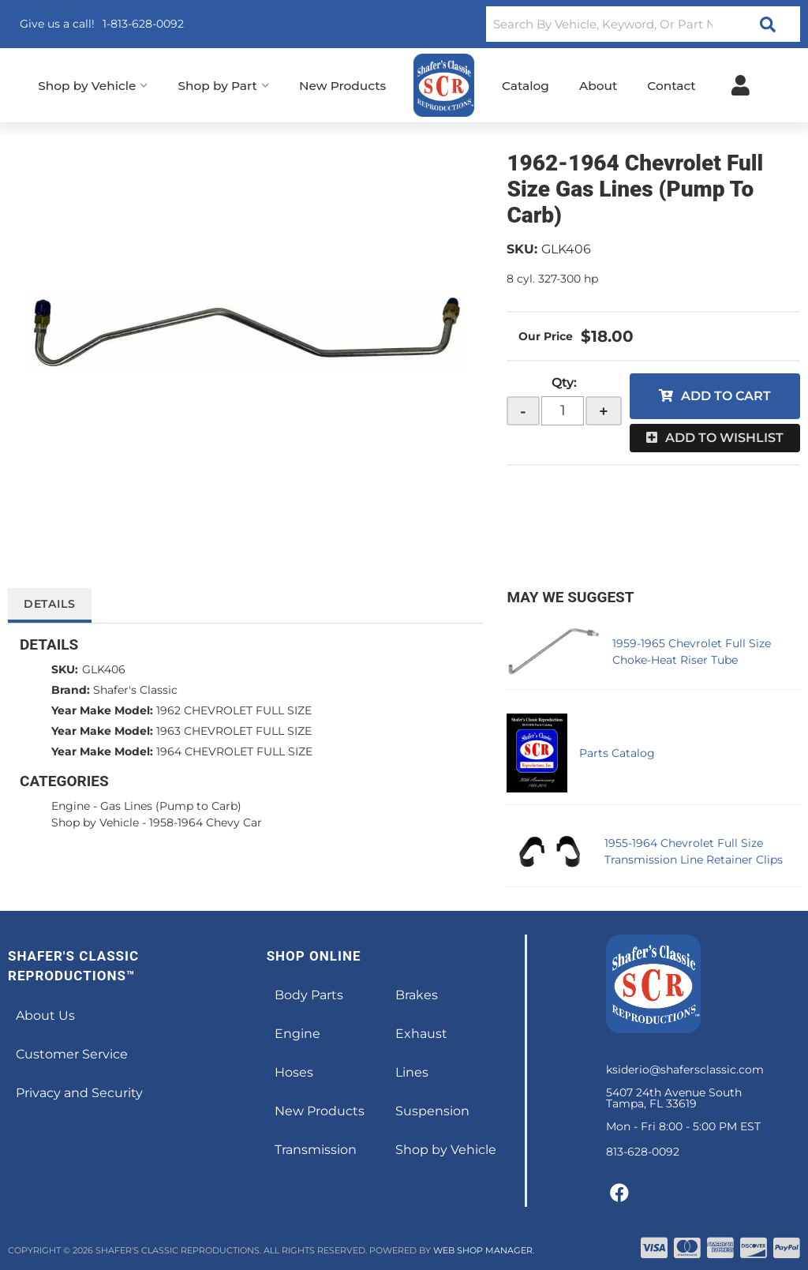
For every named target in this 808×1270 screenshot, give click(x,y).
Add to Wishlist (724, 437)
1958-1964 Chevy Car (205, 822)
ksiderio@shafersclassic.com (685, 1069)
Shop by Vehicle (95, 822)
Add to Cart (726, 395)
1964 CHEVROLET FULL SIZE (234, 751)
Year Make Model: (102, 710)
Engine (70, 806)
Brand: (70, 690)
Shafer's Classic (135, 690)
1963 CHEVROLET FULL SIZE (234, 731)
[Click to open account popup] (741, 85)
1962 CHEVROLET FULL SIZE (234, 710)
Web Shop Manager (483, 1250)
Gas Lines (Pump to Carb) (170, 806)
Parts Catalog (617, 753)
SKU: (522, 249)
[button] (643, 24)
